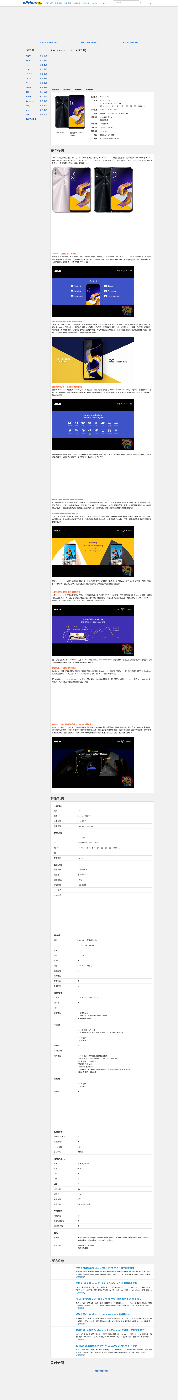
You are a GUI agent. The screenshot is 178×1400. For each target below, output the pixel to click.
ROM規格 (57, 895)
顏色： (96, 139)
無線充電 (57, 981)
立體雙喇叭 (58, 1142)
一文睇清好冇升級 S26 (89, 42)
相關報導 (89, 89)
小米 (27, 114)
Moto (28, 83)
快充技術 (57, 976)
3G (55, 843)
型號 (55, 816)
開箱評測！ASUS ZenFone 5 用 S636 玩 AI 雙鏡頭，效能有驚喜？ (110, 1330)
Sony (28, 105)
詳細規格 (78, 89)
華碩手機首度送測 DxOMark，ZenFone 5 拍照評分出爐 (105, 1267)
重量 (55, 950)
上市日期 (57, 821)
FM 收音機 (58, 1147)
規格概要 (55, 89)
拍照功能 (57, 1056)
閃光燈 (56, 1045)
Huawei (29, 74)
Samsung (29, 101)
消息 (41, 56)
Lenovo (29, 78)
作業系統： (94, 97)
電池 (55, 966)
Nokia (28, 87)
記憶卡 (56, 1194)
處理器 (56, 875)
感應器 (56, 1237)
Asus (28, 60)
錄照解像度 (58, 1051)
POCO (28, 96)
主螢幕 (56, 997)
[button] (151, 3)
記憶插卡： (94, 131)
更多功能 (57, 1204)
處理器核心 (58, 880)
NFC (55, 1179)
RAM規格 (57, 890)
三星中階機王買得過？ (131, 42)
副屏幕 (56, 1003)
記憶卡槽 (57, 1199)
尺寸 (55, 945)
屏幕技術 (57, 1013)
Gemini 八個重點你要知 (48, 42)
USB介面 (57, 1189)
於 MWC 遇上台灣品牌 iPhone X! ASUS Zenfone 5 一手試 (106, 1345)
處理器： (95, 127)
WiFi (55, 1163)
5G (55, 853)
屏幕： (96, 113)
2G (55, 837)
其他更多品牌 (31, 119)
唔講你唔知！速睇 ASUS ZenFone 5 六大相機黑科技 (103, 1314)
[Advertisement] (102, 70)
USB (55, 1184)
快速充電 (57, 971)
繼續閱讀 (81, 1277)
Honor (28, 65)
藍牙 (55, 1168)
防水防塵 (57, 986)
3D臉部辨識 (58, 1226)
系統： (96, 100)
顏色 (55, 940)
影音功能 (57, 1152)
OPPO (28, 92)
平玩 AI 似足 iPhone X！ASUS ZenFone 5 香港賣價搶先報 (106, 1283)
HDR (55, 1008)
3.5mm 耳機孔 (59, 1136)
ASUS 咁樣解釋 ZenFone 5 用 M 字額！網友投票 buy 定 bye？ (109, 1298)
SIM (55, 955)
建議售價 (57, 826)
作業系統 (57, 869)
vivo (27, 110)
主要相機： (94, 117)
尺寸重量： (94, 110)
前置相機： (94, 124)
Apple (28, 56)
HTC (27, 69)
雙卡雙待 (57, 858)
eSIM (56, 960)
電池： (96, 135)
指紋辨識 (57, 1216)
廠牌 (55, 811)
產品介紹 (67, 89)
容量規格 (57, 885)
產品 (45, 56)
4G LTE (56, 848)
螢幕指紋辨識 (59, 1221)
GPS (55, 1174)
